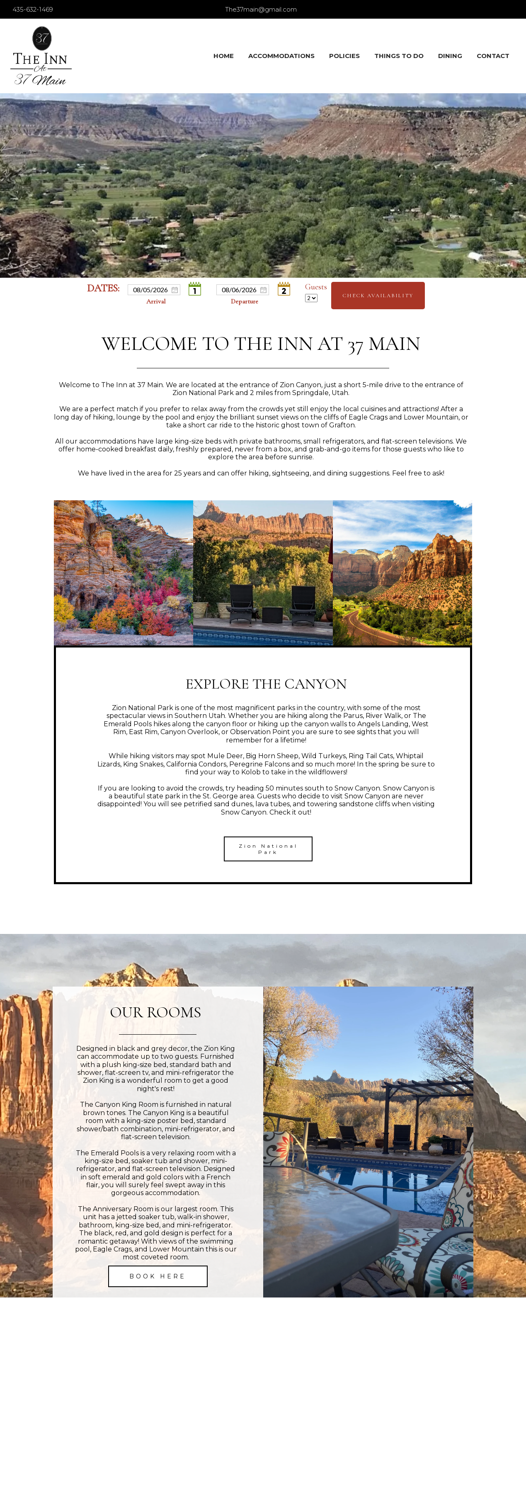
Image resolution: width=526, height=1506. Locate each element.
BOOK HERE (157, 1276)
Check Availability (377, 295)
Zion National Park (268, 849)
